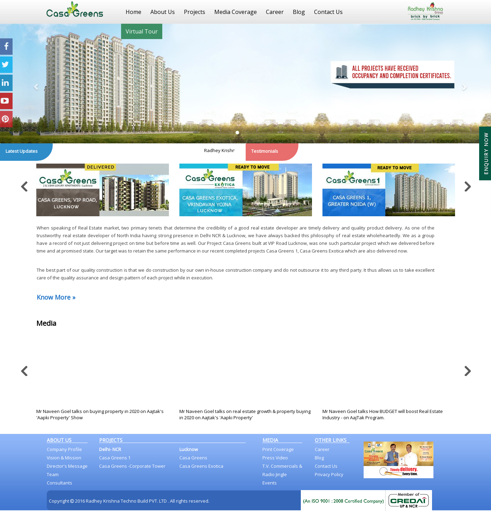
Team (53, 474)
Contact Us (328, 12)
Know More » (56, 297)
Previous (25, 184)
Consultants (59, 483)
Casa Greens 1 (115, 457)
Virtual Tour (142, 31)
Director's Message (67, 466)
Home (133, 12)
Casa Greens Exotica (201, 466)
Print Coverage (278, 449)
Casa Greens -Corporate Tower (132, 466)
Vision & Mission (64, 457)
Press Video (275, 457)
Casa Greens (193, 457)
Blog (299, 12)
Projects (194, 12)
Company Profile (64, 449)
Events (269, 483)
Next (466, 184)
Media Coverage (235, 12)
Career (275, 12)
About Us (162, 12)
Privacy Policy (329, 474)
